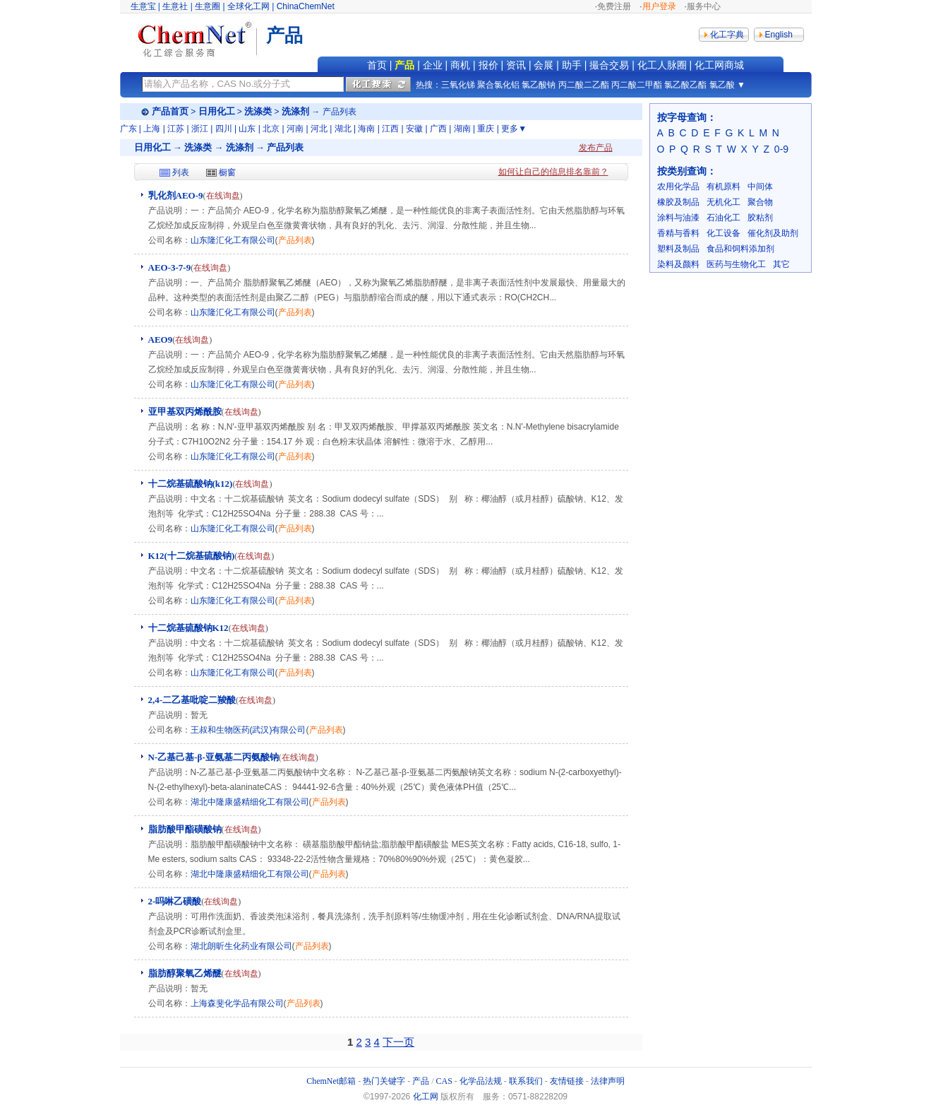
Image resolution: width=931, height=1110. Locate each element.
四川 (223, 129)
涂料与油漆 (678, 218)
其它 (781, 264)
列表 (180, 172)
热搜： (428, 85)
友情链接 (567, 1081)
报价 (488, 65)
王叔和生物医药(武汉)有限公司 (248, 730)
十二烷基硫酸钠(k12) (190, 483)
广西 (438, 129)
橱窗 (227, 172)
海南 (366, 129)
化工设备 (723, 233)
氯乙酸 (722, 85)
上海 (151, 129)
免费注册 (614, 6)
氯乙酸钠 (538, 85)
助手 (572, 65)
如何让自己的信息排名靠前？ (553, 172)
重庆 (485, 129)
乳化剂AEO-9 (175, 195)
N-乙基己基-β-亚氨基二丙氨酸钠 (213, 757)
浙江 (199, 129)
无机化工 (723, 202)
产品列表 (295, 240)
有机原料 (723, 186)
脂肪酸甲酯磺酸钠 (185, 829)
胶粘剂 (760, 218)
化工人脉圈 (662, 65)
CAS (444, 1081)
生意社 (175, 6)
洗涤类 (258, 111)
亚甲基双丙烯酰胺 (185, 411)
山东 (247, 129)
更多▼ (514, 129)
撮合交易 (609, 65)
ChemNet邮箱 (331, 1081)
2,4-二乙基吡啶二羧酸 (192, 700)
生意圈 (207, 6)
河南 (295, 129)
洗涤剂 (295, 111)
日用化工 (216, 111)
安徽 (414, 129)
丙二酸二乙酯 (583, 85)
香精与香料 (678, 233)
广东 (128, 129)
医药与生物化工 (736, 264)
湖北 (343, 129)
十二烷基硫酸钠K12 (188, 627)
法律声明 (608, 1081)
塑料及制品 (678, 249)
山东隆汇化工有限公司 (233, 240)
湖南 (462, 129)
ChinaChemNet (306, 6)
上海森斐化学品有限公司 (237, 1003)
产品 (404, 65)
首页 (377, 65)
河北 (319, 129)
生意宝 (143, 6)
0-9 (781, 149)
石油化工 (723, 218)
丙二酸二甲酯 (636, 85)
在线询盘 (223, 196)
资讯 (516, 65)
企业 (433, 65)
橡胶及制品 (678, 202)
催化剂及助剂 (772, 233)
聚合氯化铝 (498, 85)
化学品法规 (481, 1081)
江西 (390, 129)
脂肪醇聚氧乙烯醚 (185, 973)
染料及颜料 (678, 264)
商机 (460, 65)
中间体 (760, 186)
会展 (543, 65)
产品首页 (170, 111)
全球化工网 (248, 6)
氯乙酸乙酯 (685, 85)
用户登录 (659, 6)
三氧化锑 (458, 85)
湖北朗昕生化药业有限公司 (241, 946)
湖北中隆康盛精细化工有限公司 (250, 802)
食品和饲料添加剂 (740, 249)
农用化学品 (678, 186)
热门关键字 (384, 1081)
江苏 (175, 129)
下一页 (398, 1042)
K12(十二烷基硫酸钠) (191, 555)
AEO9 (160, 339)
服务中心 (704, 6)
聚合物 (760, 202)
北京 (271, 129)
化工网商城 (719, 65)
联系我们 (526, 1081)
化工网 (425, 1097)
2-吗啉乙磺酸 (175, 901)
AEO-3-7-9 (169, 267)
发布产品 (596, 148)
